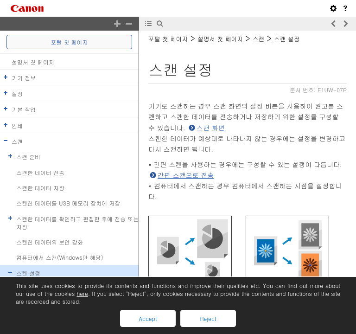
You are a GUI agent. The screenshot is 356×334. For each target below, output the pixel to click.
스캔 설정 (28, 272)
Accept (148, 318)
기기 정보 (24, 78)
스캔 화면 (211, 127)
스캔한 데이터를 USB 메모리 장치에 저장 (68, 203)
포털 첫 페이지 (69, 42)
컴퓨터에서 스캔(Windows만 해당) (59, 257)
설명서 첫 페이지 (33, 61)
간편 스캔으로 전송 (186, 175)
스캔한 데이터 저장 (40, 188)
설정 (17, 93)
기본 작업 (24, 109)
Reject (208, 318)
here (82, 293)
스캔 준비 (28, 157)
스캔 (17, 141)
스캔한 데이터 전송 (40, 172)
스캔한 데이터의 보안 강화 (49, 242)
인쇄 (17, 125)
